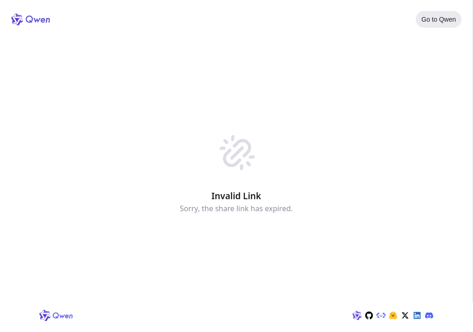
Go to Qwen (438, 19)
